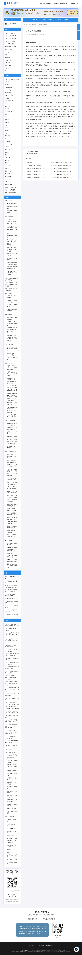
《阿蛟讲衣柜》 (11, 219)
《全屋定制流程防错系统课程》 (12, 309)
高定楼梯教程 (8, 200)
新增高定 (7, 29)
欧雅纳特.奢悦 (8, 176)
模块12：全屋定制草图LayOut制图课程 (12, 487)
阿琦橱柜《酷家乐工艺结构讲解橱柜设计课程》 (12, 323)
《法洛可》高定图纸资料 (11, 33)
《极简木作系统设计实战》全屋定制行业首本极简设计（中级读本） (12, 677)
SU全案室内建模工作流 (12, 358)
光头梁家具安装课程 (10, 420)
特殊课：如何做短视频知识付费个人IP (12, 465)
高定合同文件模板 (11, 808)
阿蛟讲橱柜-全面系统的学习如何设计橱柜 (12, 222)
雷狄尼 (7, 114)
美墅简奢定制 (8, 171)
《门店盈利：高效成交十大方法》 (12, 698)
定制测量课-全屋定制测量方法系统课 (12, 267)
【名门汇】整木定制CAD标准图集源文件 (12, 741)
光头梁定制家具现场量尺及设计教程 (12, 428)
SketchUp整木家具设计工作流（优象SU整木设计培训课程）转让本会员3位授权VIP (12, 388)
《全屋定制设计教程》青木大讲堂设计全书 (12, 645)
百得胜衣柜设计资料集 (12, 831)
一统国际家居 (8, 184)
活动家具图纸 (8, 19)
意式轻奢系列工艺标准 (12, 862)
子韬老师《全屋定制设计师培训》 (12, 301)
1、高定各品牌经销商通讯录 (11, 581)
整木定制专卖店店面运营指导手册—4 (36, 174)
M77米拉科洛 (8, 60)
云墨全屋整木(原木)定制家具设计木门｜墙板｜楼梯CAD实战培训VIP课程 (12, 380)
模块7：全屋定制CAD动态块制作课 (11, 509)
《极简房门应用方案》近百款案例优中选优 (12, 667)
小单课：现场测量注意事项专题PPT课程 (12, 470)
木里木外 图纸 (8, 49)
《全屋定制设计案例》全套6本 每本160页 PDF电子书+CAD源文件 (12, 732)
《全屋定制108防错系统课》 (11, 296)
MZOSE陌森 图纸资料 (10, 46)
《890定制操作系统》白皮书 (11, 746)
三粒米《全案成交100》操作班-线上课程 (11, 279)
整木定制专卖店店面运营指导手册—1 (61, 177)
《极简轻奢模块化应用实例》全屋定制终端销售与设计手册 (12, 683)
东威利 (7, 109)
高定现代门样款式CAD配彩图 (11, 841)
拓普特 (7, 130)
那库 (6, 125)
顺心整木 (7, 179)
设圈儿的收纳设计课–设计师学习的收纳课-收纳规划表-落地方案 (11, 284)
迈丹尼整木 (8, 165)
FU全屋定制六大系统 (10, 87)
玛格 (6, 54)
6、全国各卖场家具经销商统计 (11, 602)
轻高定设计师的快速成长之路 (12, 544)
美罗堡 (7, 168)
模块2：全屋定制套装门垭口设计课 (12, 531)
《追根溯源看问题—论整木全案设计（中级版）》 (12, 654)
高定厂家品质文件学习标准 (12, 796)
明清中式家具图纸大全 (12, 824)
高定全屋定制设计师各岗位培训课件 (12, 800)
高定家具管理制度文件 (12, 787)
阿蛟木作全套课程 (9, 216)
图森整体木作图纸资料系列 (12, 79)
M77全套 (7, 63)
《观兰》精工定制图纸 (10, 38)
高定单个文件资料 (9, 816)
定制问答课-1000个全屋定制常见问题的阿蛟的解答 (12, 273)
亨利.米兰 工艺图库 (10, 41)
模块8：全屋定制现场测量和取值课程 (12, 505)
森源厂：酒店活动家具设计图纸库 (12, 24)
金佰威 (7, 160)
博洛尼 (7, 103)
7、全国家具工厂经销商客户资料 (11, 606)
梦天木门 (7, 173)
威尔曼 (7, 133)
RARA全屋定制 (9, 95)
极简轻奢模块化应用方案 (12, 774)
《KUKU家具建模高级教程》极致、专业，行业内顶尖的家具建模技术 (12, 410)
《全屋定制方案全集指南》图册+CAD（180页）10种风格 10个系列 (12, 726)
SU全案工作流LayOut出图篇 (10, 354)
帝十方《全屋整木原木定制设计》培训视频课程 (12, 373)
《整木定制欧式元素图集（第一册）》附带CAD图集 (12, 707)
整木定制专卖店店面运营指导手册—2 (36, 177)
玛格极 (7, 52)
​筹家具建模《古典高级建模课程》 (12, 403)
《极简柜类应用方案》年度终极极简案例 (12, 672)
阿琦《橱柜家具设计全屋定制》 (12, 318)
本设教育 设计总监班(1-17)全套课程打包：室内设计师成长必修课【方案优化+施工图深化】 (12, 397)
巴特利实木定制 (9, 100)
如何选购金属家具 (34, 153)
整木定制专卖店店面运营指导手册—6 (36, 171)
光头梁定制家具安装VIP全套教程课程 (12, 424)
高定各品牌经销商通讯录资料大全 (12, 577)
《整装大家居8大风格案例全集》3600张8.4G (11, 720)
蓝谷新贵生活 (8, 111)
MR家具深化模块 (11, 828)
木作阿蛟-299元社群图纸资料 (12, 254)
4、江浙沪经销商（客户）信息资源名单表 (11, 595)
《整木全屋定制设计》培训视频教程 (11, 415)
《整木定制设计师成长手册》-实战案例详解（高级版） (11, 640)
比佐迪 (7, 152)
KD (6, 138)
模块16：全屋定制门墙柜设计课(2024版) (12, 461)
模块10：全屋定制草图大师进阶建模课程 (12, 496)
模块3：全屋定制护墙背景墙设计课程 (12, 527)
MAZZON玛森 (8, 144)
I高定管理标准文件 (9, 757)
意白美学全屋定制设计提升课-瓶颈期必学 (12, 289)
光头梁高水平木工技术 (12, 432)
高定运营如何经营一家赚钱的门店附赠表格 (12, 766)
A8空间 (7, 68)
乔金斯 (7, 127)
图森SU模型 (8, 65)
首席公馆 (7, 57)
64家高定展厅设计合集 (12, 820)
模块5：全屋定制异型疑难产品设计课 (12, 518)
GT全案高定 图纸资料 (10, 44)
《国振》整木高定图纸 (10, 35)
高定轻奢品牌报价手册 (10, 187)
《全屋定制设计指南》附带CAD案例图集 (12, 650)
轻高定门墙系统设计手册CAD (12, 761)
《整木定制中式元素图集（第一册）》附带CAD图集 (12, 703)
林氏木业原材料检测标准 (12, 812)
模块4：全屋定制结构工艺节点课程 (12, 522)
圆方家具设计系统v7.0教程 (11, 447)
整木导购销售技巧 (31, 162)
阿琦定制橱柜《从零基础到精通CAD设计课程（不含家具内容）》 (12, 330)
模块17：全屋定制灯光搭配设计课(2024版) (12, 456)
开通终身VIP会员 (72, 12)
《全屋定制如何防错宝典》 (12, 755)
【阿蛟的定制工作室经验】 (12, 258)
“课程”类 (7, 197)
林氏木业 (7, 163)
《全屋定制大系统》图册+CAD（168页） (11, 737)
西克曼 (7, 181)
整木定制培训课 (9, 363)
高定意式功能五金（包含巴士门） (11, 846)
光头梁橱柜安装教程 (12, 439)
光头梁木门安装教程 (12, 436)
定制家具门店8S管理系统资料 (12, 783)
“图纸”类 (7, 75)
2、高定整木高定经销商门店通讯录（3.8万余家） (11, 586)
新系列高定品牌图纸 (45, 3)
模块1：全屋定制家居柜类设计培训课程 (12, 535)
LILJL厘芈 (7, 141)
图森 (6, 71)
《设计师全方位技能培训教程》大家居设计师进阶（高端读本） (12, 689)
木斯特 (7, 122)
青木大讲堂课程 (9, 540)
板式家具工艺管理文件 (12, 778)
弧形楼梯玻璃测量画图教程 (12, 211)
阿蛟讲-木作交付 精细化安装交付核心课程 (12, 235)
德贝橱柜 (7, 136)
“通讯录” (7, 573)
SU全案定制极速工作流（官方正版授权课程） (12, 349)
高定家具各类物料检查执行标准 (12, 805)
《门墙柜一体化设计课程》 (12, 305)
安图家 (7, 146)
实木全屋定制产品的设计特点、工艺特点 (62, 162)
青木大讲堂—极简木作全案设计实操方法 (12, 560)
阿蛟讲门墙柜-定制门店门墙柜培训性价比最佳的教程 (12, 249)
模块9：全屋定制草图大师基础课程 (12, 500)
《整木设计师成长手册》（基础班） (11, 629)
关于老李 (72, 3)
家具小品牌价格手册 (10, 190)
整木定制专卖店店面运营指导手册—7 (61, 168)
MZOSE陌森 (8, 92)
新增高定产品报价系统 (10, 192)
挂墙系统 (9, 852)
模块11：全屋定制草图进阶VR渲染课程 (12, 492)
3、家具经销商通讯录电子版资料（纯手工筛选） (11, 590)
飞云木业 (7, 157)
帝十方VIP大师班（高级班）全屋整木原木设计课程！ (12, 367)
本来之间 (7, 149)
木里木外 (7, 119)
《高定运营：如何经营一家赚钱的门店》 (12, 694)
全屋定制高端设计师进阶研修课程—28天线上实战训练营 (12, 549)
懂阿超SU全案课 (9, 344)
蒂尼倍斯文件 (10, 835)
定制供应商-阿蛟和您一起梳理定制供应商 (12, 263)
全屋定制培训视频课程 (10, 451)
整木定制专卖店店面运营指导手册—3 (61, 174)
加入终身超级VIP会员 (60, 3)
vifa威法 (7, 98)
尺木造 (7, 154)
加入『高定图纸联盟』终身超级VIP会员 (44, 945)
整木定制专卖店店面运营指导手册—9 (61, 165)
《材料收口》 (8, 749)
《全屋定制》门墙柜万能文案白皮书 (12, 716)
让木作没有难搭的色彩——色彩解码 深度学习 (12, 565)
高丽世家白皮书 (11, 849)
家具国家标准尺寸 (34, 151)
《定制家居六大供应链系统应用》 (12, 659)
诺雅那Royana (8, 81)
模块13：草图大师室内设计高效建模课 (12, 483)
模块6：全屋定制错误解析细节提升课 (12, 513)
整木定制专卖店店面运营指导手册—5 (61, 171)
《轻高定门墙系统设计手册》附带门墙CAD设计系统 (12, 625)
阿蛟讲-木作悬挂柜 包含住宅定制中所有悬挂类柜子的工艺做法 (12, 229)
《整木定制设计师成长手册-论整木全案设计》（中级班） (12, 634)
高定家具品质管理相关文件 (12, 791)
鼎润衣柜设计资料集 (12, 838)
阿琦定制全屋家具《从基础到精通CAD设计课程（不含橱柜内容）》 (12, 338)
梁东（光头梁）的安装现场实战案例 (12, 442)
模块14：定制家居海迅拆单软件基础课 (12, 478)
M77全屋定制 (8, 90)
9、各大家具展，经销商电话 (11, 615)
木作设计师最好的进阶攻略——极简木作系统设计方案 (12, 555)
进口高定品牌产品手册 (12, 855)
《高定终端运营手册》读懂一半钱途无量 (12, 663)
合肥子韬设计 (8, 293)
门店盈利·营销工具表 (12, 771)
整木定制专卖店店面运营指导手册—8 (36, 168)
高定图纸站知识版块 (33, 24)
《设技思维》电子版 (10, 752)
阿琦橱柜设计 (8, 314)
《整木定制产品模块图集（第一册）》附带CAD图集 (12, 712)
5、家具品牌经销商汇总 (11, 598)
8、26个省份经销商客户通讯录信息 (11, 610)
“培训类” (7, 620)
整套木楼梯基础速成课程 (12, 207)
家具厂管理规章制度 (12, 859)
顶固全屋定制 (8, 106)
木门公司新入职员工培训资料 (34, 165)
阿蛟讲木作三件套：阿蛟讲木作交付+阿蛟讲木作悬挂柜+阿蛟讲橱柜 (12, 242)
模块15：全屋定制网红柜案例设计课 (12, 474)
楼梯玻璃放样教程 (11, 203)
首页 (26, 24)
